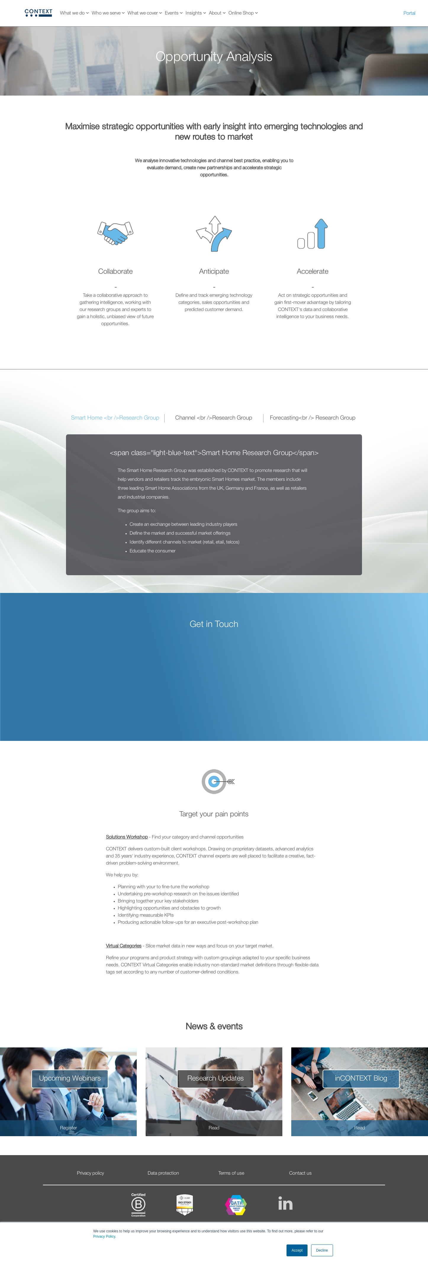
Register (68, 1128)
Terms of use (231, 1173)
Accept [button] (297, 1250)
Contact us (300, 1173)
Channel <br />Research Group (213, 418)
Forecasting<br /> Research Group (312, 418)
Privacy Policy (104, 1236)
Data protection (163, 1173)
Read (214, 1128)
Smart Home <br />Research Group (115, 418)
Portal (409, 14)
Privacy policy (90, 1173)
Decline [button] (322, 1250)
